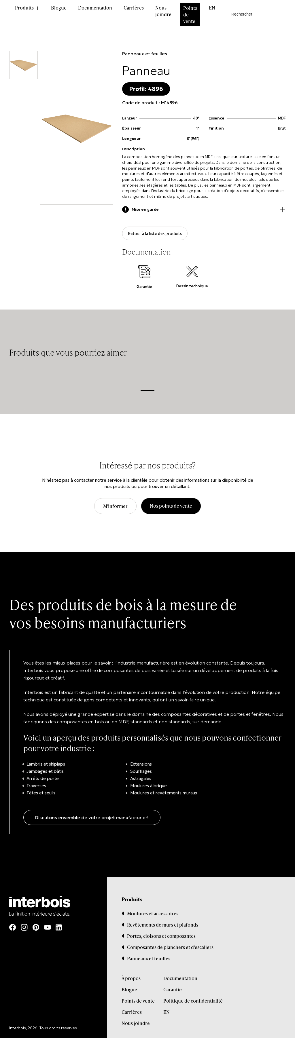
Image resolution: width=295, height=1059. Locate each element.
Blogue (59, 7)
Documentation (95, 7)
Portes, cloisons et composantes (161, 938)
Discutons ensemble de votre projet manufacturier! (92, 820)
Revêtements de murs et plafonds (162, 927)
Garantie (172, 992)
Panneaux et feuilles (144, 53)
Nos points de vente (171, 508)
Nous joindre (163, 11)
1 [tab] (147, 392)
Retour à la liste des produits (158, 234)
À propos (131, 981)
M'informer (115, 509)
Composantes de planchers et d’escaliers (170, 949)
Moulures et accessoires (152, 916)
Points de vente (190, 14)
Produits (24, 7)
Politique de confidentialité (193, 1003)
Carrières (134, 7)
